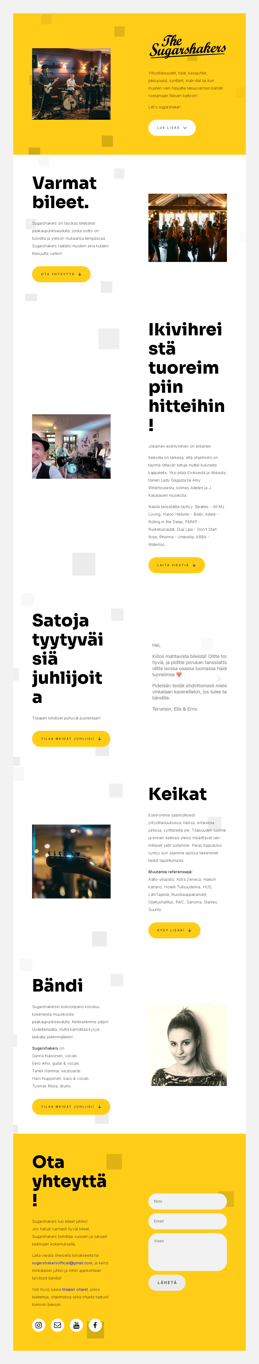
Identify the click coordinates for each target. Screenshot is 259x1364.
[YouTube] (76, 1325)
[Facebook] (95, 1325)
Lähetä (167, 1282)
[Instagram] (38, 1325)
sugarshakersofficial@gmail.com (62, 1263)
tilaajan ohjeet (75, 1289)
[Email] (57, 1325)
